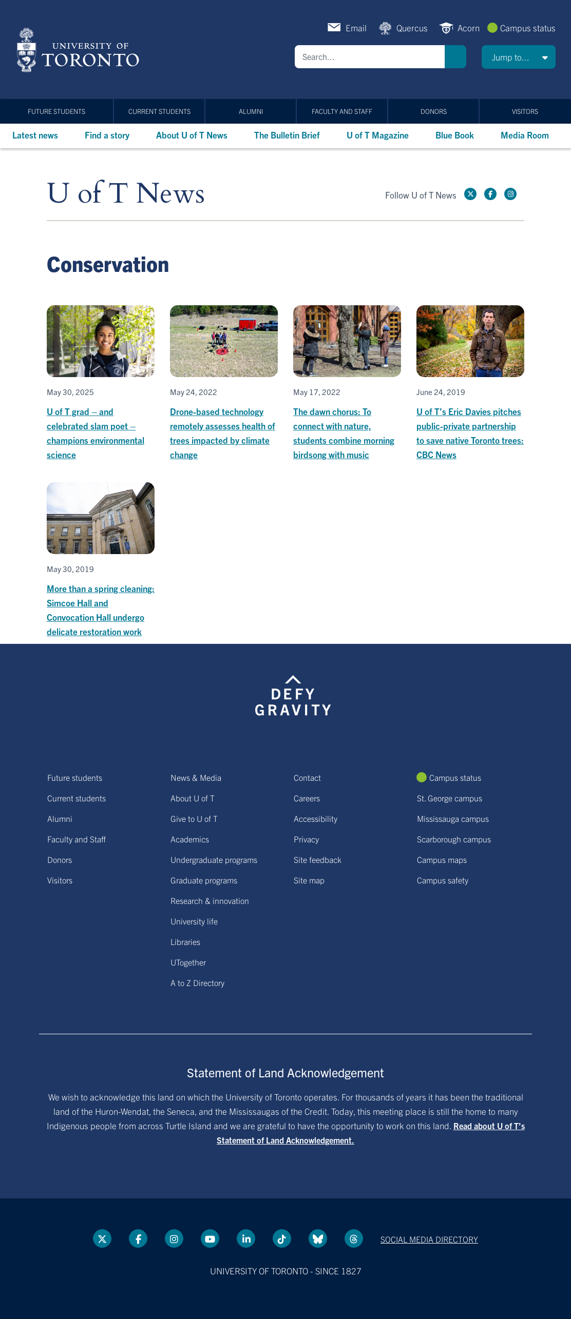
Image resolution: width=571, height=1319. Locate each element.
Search (455, 56)
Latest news (35, 134)
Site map (309, 880)
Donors (434, 111)
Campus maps (442, 859)
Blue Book (454, 134)
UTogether (188, 962)
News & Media (195, 777)
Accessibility (315, 818)
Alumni (251, 111)
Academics (189, 839)
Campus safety (442, 880)
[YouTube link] (210, 1238)
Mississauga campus (453, 818)
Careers (307, 798)
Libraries (185, 941)
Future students (56, 111)
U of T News (126, 194)
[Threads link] (354, 1238)
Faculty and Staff (342, 111)
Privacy (306, 839)
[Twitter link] (470, 194)
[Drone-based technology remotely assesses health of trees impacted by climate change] (224, 383)
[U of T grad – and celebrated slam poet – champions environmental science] (101, 383)
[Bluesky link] (318, 1238)
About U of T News (191, 134)
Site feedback (317, 859)
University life (194, 921)
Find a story (107, 134)
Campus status (528, 27)
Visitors (525, 111)
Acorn (469, 27)
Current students (159, 111)
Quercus (412, 27)
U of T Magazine (378, 134)
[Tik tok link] (282, 1238)
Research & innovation (209, 900)
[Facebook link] (490, 194)
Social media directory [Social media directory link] (429, 1239)
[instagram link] (510, 194)
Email (356, 27)
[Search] (370, 56)
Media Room (525, 134)
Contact (307, 777)
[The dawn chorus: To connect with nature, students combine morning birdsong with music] (347, 383)
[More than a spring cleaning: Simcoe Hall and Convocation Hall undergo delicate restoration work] (101, 560)
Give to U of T (194, 818)
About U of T (192, 798)
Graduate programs (203, 880)
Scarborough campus (454, 839)
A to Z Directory (197, 982)
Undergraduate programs (213, 859)
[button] (519, 57)
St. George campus (449, 798)
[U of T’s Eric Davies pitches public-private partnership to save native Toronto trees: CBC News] (470, 383)
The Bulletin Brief (287, 134)
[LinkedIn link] (246, 1238)
